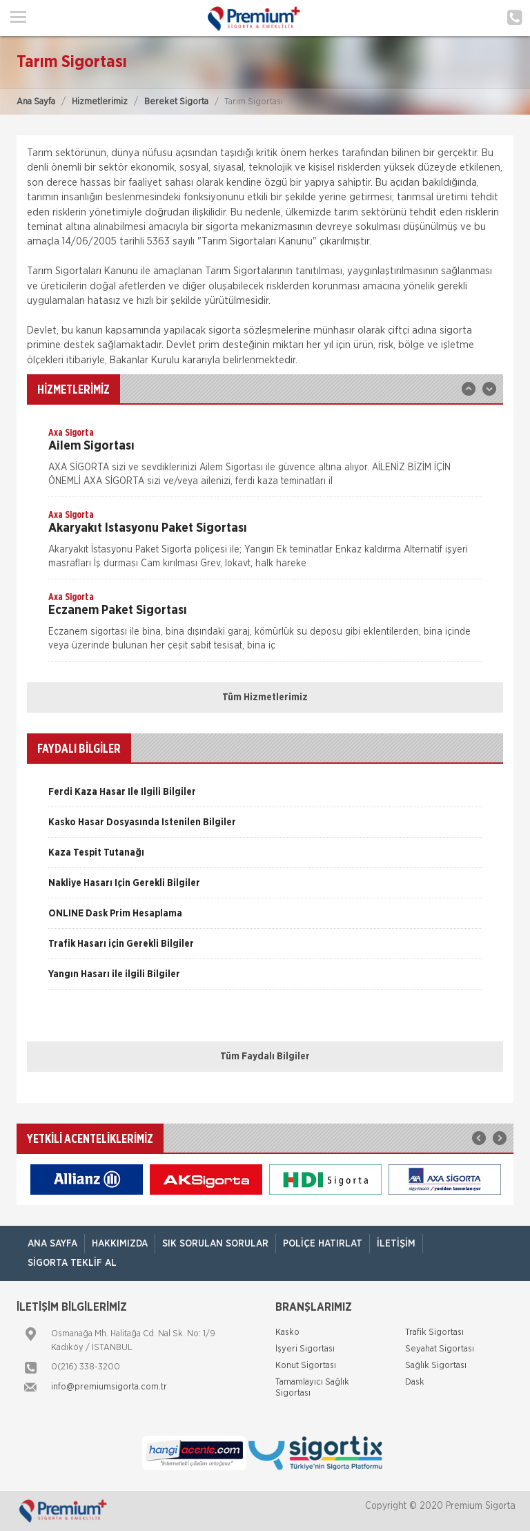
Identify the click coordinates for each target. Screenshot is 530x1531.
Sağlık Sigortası (436, 1365)
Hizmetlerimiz (100, 101)
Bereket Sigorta (176, 101)
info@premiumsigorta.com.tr (109, 1387)
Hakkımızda (120, 1244)
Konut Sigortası (305, 1365)
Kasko (287, 1332)
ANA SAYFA (52, 1244)
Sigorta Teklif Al (72, 1263)
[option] (265, 461)
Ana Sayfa (36, 101)
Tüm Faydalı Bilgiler (265, 1056)
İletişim (396, 1244)
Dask (414, 1382)
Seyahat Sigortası (439, 1349)
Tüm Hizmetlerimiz (265, 697)
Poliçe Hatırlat (322, 1244)
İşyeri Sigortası (305, 1349)
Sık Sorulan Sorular (215, 1244)
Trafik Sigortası (434, 1332)
